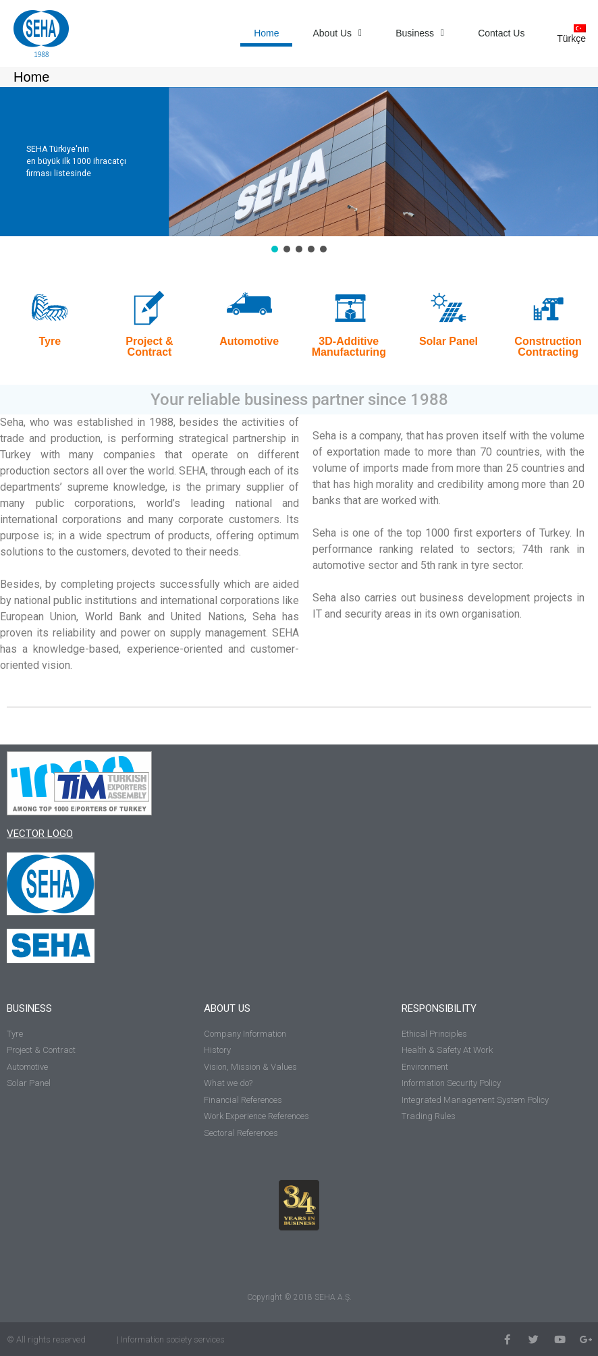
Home (266, 33)
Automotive (249, 341)
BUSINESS (29, 1008)
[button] (274, 249)
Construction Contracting (548, 346)
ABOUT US (227, 1008)
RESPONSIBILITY (439, 1008)
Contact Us (501, 33)
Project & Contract (149, 346)
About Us (337, 33)
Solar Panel (448, 341)
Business (420, 33)
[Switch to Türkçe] (568, 33)
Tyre (50, 341)
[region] (299, 171)
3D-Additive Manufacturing (349, 346)
